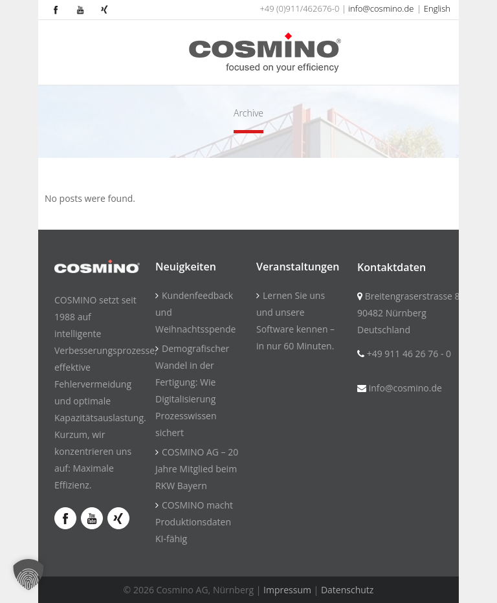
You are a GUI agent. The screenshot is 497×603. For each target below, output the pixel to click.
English (437, 8)
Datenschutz (347, 590)
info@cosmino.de (381, 8)
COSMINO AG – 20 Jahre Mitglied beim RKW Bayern (196, 469)
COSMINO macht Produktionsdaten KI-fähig (194, 522)
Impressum (287, 590)
